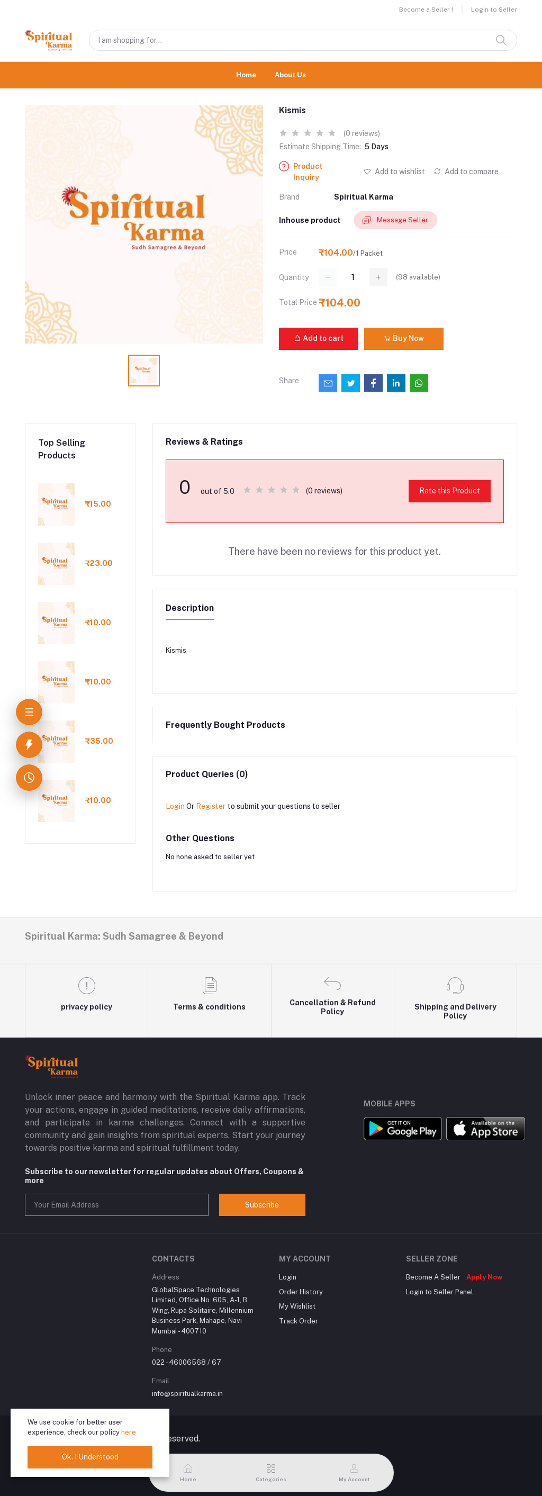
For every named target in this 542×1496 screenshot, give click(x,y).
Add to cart (319, 338)
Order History (301, 1292)
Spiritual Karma (363, 197)
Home (246, 75)
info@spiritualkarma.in (187, 1394)
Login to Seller (494, 9)
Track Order (298, 1321)
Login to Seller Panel (439, 1292)
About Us (290, 75)
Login (175, 806)
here (128, 1432)
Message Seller (395, 220)
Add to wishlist (394, 171)
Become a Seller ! (426, 9)
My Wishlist (297, 1306)
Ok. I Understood (90, 1457)
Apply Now (484, 1277)
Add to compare (466, 171)
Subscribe (262, 1205)
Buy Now (404, 338)
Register (210, 806)
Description (190, 608)
